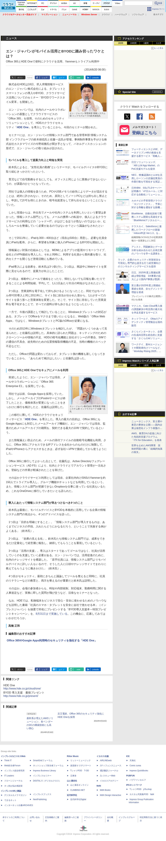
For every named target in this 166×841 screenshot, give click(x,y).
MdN (99, 786)
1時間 (120, 43)
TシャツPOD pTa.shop (141, 789)
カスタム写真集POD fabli (142, 794)
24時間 (133, 43)
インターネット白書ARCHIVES (18, 805)
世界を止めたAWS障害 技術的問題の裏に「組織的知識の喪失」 (146, 448)
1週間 (146, 43)
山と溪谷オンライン (79, 785)
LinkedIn (95, 78)
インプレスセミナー (42, 776)
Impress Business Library (44, 770)
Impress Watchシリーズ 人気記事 (140, 360)
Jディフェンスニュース (110, 765)
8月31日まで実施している (51, 613)
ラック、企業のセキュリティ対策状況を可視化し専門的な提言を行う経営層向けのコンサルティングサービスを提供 (139, 263)
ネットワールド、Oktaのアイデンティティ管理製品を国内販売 (147, 322)
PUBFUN (130, 776)
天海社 (133, 760)
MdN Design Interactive (110, 795)
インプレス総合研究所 (14, 770)
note (78, 78)
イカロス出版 (103, 756)
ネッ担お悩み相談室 (13, 786)
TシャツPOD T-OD (79, 770)
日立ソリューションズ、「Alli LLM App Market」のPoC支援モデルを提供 (145, 165)
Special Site (129, 92)
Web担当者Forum (12, 765)
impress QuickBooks (139, 770)
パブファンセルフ (138, 780)
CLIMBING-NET (77, 790)
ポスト (20, 78)
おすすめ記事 (129, 414)
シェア (44, 78)
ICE (128, 756)
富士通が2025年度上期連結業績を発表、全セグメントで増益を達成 (146, 288)
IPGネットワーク (134, 785)
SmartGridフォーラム (43, 760)
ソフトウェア (138, 14)
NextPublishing (40, 799)
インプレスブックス (42, 794)
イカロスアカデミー (109, 781)
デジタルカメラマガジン (15, 795)
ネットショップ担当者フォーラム (48, 765)
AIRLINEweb (106, 760)
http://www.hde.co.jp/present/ (20, 696)
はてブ (61, 78)
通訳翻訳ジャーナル (109, 770)
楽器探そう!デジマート (80, 765)
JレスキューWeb (107, 776)
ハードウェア (121, 14)
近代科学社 (72, 795)
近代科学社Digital (78, 799)
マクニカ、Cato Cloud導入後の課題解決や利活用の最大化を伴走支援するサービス (146, 309)
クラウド (106, 14)
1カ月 (158, 43)
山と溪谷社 (72, 781)
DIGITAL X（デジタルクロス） (47, 781)
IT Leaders (9, 776)
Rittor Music (73, 756)
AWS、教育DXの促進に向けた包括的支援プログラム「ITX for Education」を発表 (146, 436)
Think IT (8, 760)
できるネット (10, 800)
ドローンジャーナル (13, 781)
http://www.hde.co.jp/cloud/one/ (22, 688)
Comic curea (135, 765)
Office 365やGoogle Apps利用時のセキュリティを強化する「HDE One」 (52, 640)
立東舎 (73, 776)
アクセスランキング (133, 38)
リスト (30, 78)
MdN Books (105, 790)
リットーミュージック (80, 760)
